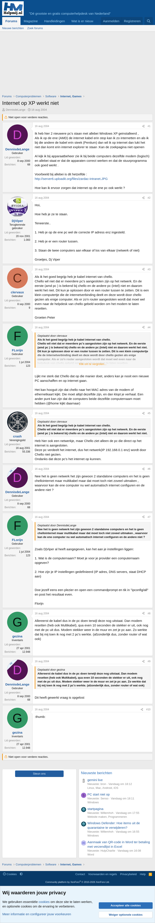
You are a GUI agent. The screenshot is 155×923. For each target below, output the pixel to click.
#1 (149, 126)
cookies (44, 902)
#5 (149, 413)
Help (143, 874)
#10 (148, 709)
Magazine (31, 21)
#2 (149, 197)
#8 (149, 613)
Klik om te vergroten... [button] (92, 364)
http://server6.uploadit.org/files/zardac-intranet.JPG (71, 179)
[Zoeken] (148, 21)
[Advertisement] (78, 64)
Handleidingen (54, 21)
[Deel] (143, 126)
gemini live (95, 780)
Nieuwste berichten (96, 773)
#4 (149, 327)
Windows (93, 802)
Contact (80, 874)
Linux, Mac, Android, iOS (103, 787)
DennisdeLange (15, 109)
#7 (149, 517)
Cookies (10, 874)
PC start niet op (99, 794)
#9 (149, 661)
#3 (149, 269)
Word (91, 854)
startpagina (95, 809)
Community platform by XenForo (77, 882)
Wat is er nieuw (82, 21)
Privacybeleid (128, 874)
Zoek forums (35, 28)
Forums (11, 21)
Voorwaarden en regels (102, 874)
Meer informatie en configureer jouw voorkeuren (36, 914)
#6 (149, 468)
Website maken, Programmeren (107, 816)
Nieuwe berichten (13, 28)
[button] (21, 874)
